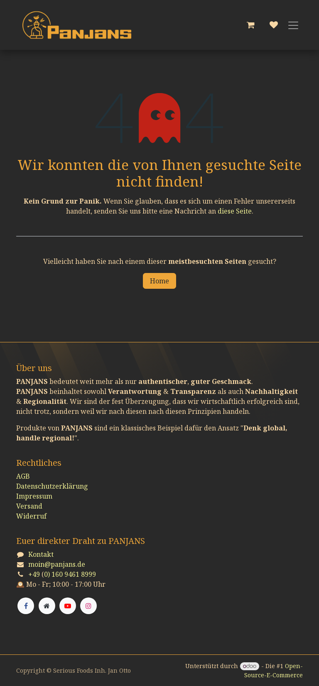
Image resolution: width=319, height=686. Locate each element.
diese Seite (235, 211)
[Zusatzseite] (47, 605)
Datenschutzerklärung (52, 486)
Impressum (34, 496)
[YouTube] (67, 605)
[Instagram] (88, 605)
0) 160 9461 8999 (70, 574)
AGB (23, 476)
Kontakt (41, 554)
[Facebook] (25, 605)
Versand (29, 506)
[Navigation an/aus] (293, 25)
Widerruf (31, 516)
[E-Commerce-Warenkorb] (250, 25)
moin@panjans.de (56, 564)
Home (159, 280)
